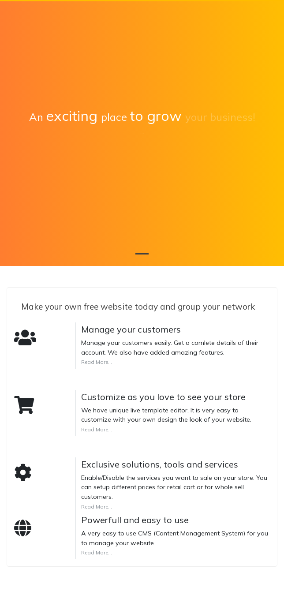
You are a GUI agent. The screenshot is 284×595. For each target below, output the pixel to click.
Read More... (96, 362)
